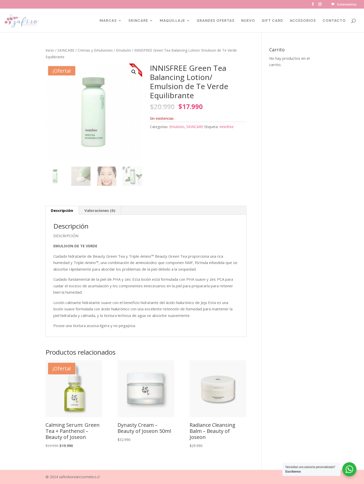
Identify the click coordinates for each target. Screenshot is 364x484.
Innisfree (226, 126)
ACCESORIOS (303, 21)
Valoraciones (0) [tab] (99, 210)
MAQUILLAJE (172, 21)
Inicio (50, 50)
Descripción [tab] (62, 210)
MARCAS (108, 21)
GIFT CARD (272, 21)
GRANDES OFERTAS (216, 21)
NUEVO (248, 21)
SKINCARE (138, 21)
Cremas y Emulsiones (95, 50)
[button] (133, 71)
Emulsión (123, 50)
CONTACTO (334, 21)
